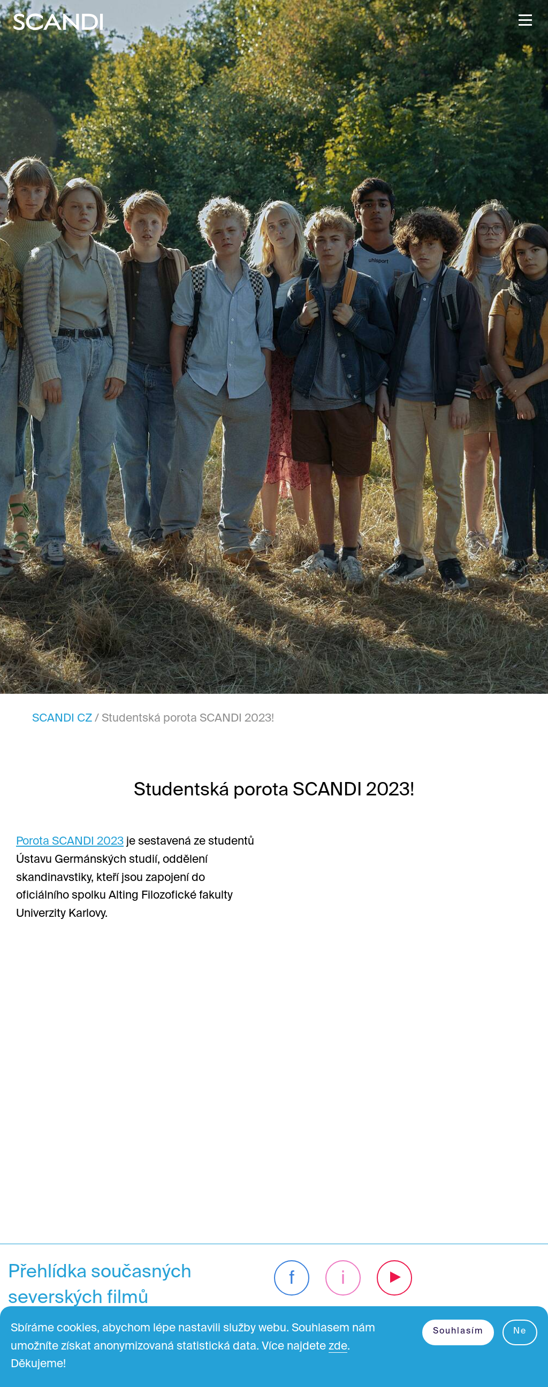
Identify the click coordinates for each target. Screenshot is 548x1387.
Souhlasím (458, 1331)
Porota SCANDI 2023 (70, 841)
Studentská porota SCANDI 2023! (188, 718)
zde (338, 1346)
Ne (520, 1331)
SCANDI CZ (62, 718)
